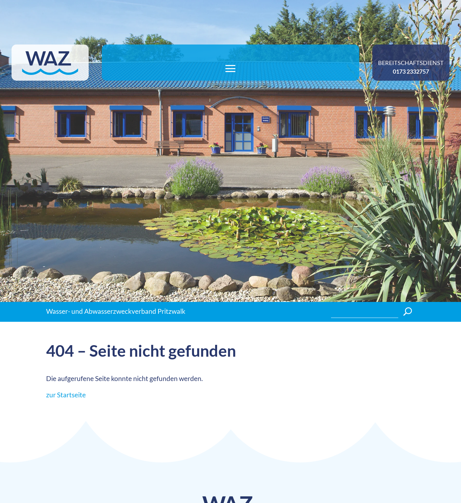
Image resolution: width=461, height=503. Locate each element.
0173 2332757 (411, 71)
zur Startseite (66, 395)
